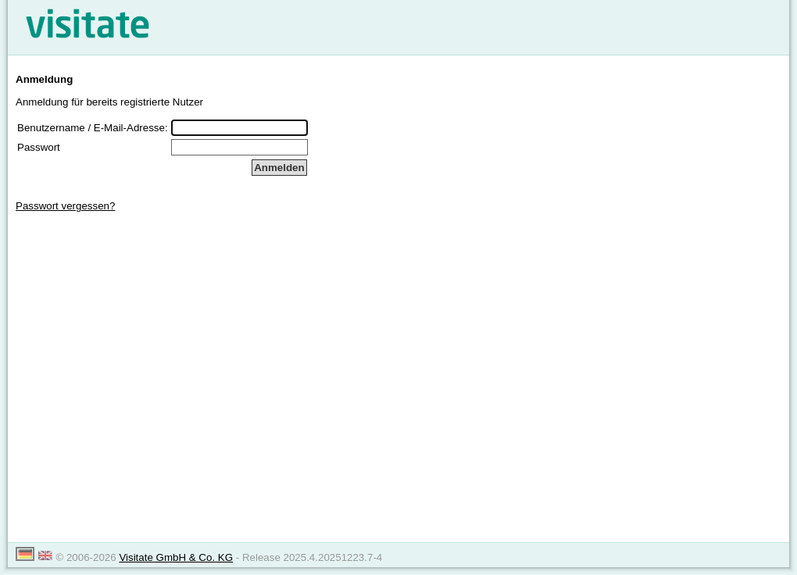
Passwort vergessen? (65, 206)
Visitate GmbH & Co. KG (176, 557)
